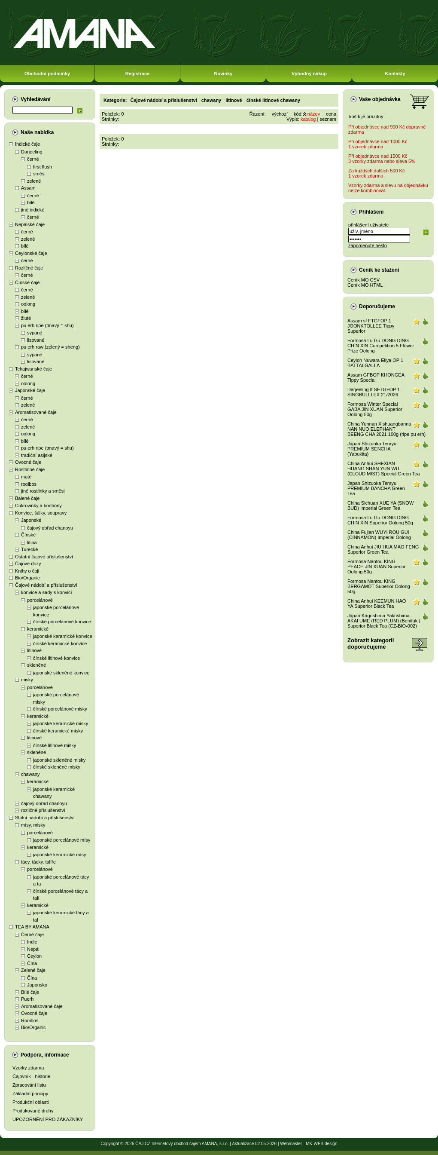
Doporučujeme (377, 306)
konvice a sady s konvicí (46, 592)
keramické (38, 628)
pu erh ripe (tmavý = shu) (47, 325)
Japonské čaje (30, 390)
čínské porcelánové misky (60, 708)
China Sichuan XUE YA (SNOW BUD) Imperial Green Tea (380, 505)
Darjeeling (32, 151)
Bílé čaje (30, 992)
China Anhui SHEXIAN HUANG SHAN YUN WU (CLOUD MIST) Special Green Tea (383, 468)
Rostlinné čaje (30, 469)
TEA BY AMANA (32, 926)
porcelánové (40, 600)
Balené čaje (27, 498)
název (313, 113)
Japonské (31, 520)
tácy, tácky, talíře (38, 861)
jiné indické (32, 209)
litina (32, 542)
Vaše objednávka (380, 99)
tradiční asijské (36, 455)
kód (297, 113)
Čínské (28, 534)
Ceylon (34, 956)
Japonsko (37, 984)
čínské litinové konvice (56, 658)
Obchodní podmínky (47, 73)
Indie (32, 941)
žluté (26, 318)
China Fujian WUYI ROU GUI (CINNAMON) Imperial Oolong (379, 535)
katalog (308, 119)
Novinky (223, 73)
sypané (34, 332)
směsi (39, 173)
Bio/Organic (27, 577)
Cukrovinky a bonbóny (38, 505)
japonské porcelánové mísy (61, 840)
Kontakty (395, 73)
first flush (42, 166)
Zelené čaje (33, 970)
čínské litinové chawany (273, 100)
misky (27, 679)
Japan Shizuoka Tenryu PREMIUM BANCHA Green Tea (376, 488)
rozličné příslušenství (43, 810)
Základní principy (30, 1093)
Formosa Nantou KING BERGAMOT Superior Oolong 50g (378, 586)
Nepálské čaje (30, 224)
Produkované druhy (32, 1110)
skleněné (36, 665)
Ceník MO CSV (363, 279)
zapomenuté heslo (367, 245)
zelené (34, 181)
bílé (31, 202)
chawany (30, 774)
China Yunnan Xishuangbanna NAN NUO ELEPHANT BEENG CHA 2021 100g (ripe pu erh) (386, 429)
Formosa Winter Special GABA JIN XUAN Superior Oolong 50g (374, 409)
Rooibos (29, 1020)
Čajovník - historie (31, 1076)
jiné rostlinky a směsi (42, 490)
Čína (32, 963)
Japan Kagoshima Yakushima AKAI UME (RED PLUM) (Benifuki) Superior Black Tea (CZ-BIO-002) (383, 620)
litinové (34, 650)
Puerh (27, 999)
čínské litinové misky (54, 745)
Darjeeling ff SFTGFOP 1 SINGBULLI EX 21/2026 (373, 392)
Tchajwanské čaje (33, 368)
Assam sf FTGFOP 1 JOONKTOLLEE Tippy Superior (370, 326)
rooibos (28, 484)
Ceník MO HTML (365, 285)
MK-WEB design (321, 1143)
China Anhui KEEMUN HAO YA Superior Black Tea (376, 603)
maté (26, 476)
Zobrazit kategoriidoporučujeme (370, 643)
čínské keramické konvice (60, 643)
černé (33, 159)
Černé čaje (32, 934)
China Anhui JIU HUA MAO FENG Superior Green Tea (383, 549)
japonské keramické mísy (59, 854)
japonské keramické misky (60, 723)
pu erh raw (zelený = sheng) (50, 346)
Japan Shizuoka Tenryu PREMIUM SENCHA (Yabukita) (371, 448)
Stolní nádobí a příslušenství (45, 817)
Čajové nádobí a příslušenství (46, 585)
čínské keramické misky (58, 730)
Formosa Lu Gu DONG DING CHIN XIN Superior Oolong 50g (380, 520)
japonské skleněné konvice (61, 672)
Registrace (137, 73)
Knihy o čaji (27, 570)
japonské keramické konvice (62, 636)
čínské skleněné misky (56, 766)
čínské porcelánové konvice (62, 621)
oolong (28, 303)
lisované (35, 340)
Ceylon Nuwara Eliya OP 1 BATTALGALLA (375, 363)
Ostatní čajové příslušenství (44, 556)
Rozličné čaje (29, 267)
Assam (28, 187)
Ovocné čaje (28, 462)
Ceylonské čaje (31, 253)
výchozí (280, 113)
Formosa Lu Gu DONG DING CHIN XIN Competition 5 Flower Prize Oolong (380, 345)
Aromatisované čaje (36, 412)
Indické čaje (27, 144)
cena (331, 113)
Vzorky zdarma (28, 1067)
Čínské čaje (27, 282)
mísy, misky (33, 824)
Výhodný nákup (309, 73)
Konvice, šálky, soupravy (41, 512)
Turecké (29, 549)
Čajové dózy (28, 563)
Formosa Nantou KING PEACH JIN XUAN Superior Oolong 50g (376, 566)
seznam (327, 119)
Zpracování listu (29, 1085)
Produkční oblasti (30, 1102)
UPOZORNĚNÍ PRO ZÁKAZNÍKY (47, 1119)
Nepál (33, 949)
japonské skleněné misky (59, 760)
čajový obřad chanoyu (50, 527)
